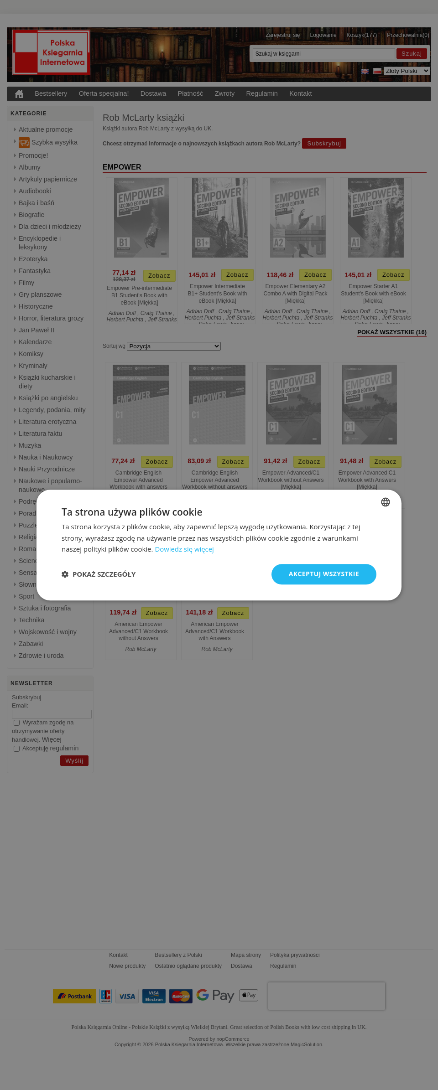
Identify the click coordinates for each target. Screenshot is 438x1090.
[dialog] (219, 545)
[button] (99, 574)
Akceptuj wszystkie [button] (324, 573)
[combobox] (385, 501)
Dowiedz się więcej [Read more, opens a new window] (184, 549)
